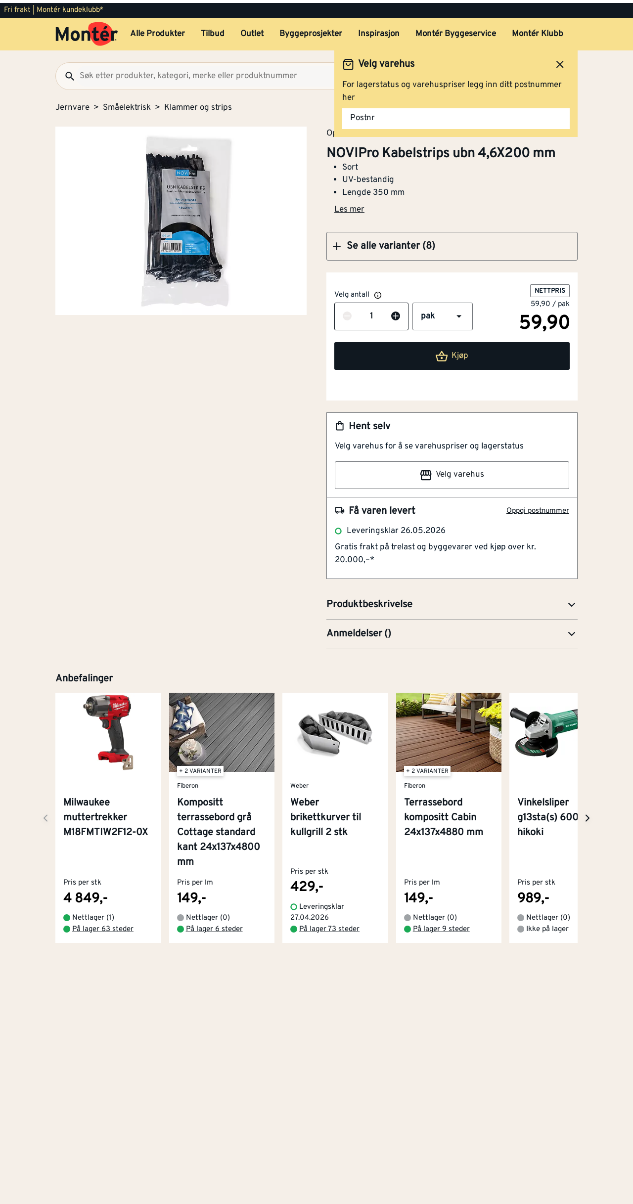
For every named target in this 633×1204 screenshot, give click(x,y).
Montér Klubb (537, 31)
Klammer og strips (198, 104)
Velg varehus (452, 472)
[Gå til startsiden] (86, 31)
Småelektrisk (127, 104)
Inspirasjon (379, 31)
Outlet (252, 31)
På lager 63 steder (103, 926)
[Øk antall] (395, 314)
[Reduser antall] (347, 314)
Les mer (349, 206)
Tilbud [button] (213, 31)
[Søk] (66, 73)
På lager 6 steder (214, 926)
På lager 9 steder (441, 926)
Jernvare (72, 104)
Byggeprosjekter (310, 31)
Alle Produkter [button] (157, 31)
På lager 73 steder (329, 926)
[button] (452, 243)
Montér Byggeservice (455, 31)
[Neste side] (45, 815)
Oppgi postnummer (537, 508)
